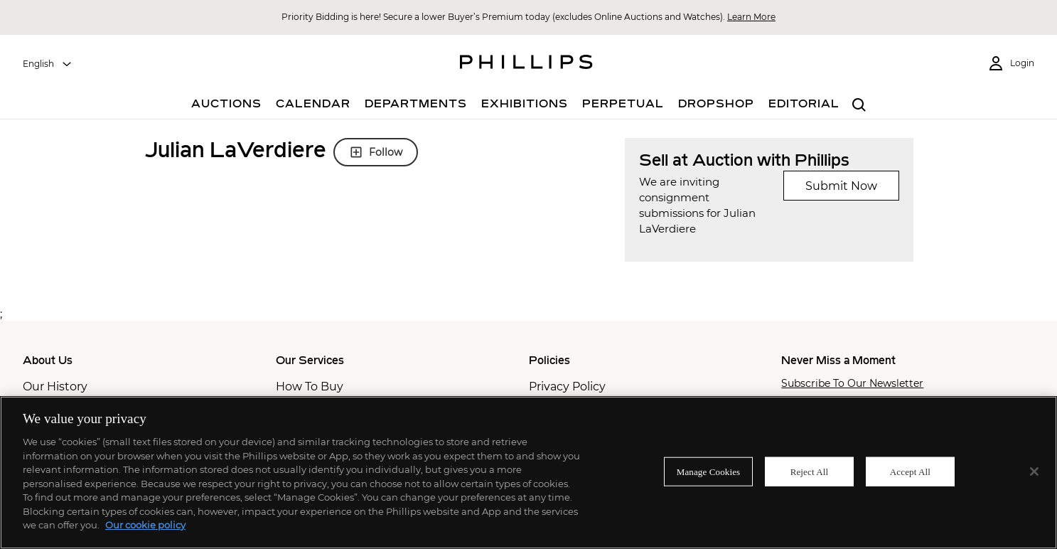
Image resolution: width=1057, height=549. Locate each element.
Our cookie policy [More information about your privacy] (145, 525)
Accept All (910, 471)
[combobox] (48, 64)
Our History (55, 386)
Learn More (751, 16)
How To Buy (309, 386)
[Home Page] (526, 64)
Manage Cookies (709, 471)
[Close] (1034, 471)
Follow (376, 152)
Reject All (809, 471)
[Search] (860, 105)
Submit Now (841, 186)
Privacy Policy (567, 386)
